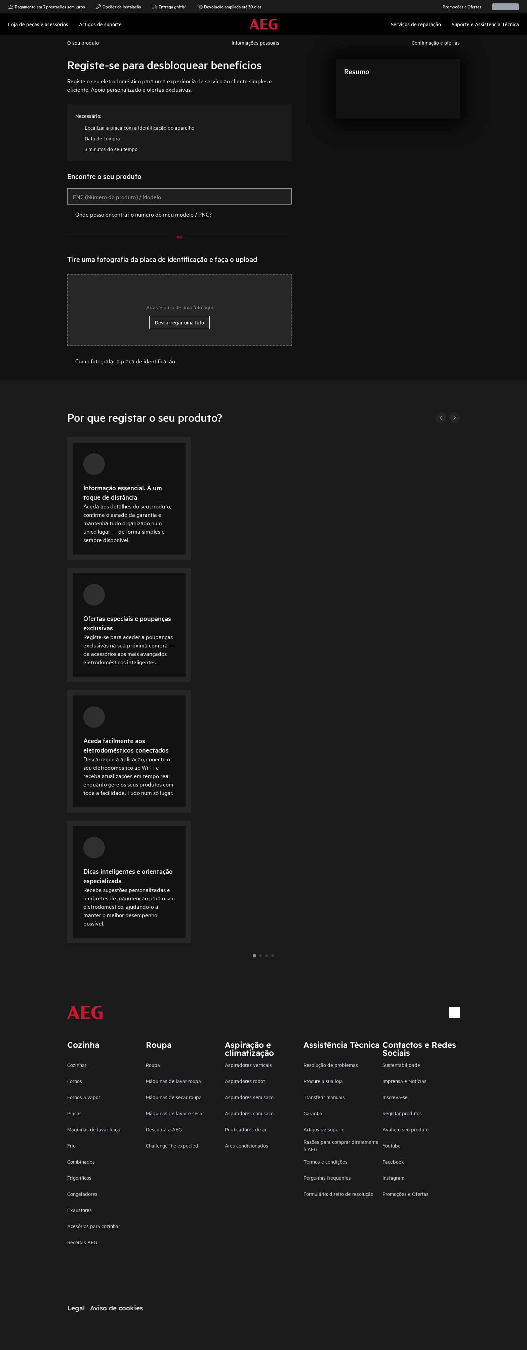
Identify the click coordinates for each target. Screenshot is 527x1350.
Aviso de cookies (116, 1308)
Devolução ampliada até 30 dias (229, 6)
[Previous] (441, 417)
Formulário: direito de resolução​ (338, 1193)
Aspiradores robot (245, 1081)
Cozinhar (76, 1065)
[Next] (454, 417)
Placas (74, 1113)
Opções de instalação (118, 6)
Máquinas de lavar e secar (175, 1113)
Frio (71, 1145)
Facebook (393, 1161)
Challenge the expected (172, 1145)
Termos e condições (325, 1161)
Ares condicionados (246, 1145)
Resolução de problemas (330, 1065)
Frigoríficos (79, 1177)
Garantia (312, 1113)
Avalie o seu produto (405, 1129)
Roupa (153, 1065)
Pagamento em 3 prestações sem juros (46, 6)
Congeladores (82, 1193)
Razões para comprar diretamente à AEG (340, 1145)
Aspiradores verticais (248, 1065)
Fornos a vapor (83, 1097)
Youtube (391, 1145)
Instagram (393, 1177)
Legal (76, 1308)
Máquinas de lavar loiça (93, 1129)
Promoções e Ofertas (458, 6)
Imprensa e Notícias (404, 1081)
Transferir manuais (324, 1097)
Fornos (74, 1081)
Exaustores (79, 1210)
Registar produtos (402, 1113)
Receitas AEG (82, 1242)
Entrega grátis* (169, 6)
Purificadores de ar (246, 1129)
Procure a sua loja (323, 1081)
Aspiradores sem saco (249, 1097)
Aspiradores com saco (249, 1113)
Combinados (81, 1161)
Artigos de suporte (323, 1129)
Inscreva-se (395, 1097)
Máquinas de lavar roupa (173, 1081)
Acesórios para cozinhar (93, 1226)
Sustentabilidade (401, 1065)
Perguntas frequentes (327, 1177)
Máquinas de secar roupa (174, 1097)
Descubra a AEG (164, 1129)
